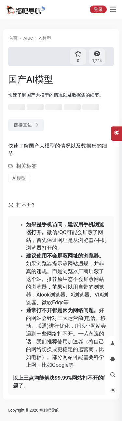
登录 (98, 9)
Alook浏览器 (50, 295)
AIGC (28, 38)
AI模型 (45, 38)
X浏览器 (80, 295)
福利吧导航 (49, 410)
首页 (13, 38)
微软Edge (52, 302)
